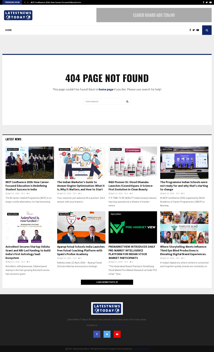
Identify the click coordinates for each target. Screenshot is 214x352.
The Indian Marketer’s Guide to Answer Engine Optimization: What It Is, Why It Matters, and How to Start (81, 186)
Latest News (13, 139)
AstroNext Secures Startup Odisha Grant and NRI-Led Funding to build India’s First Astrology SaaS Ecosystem (28, 252)
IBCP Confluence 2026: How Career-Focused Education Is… (56, 2)
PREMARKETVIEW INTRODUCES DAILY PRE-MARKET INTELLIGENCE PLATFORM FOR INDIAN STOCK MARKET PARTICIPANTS (132, 252)
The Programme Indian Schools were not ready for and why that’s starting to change (184, 186)
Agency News (13, 149)
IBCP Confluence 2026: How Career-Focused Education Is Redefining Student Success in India (27, 186)
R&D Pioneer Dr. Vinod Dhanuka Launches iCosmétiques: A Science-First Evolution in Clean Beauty (131, 186)
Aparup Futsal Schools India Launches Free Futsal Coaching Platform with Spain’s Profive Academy (81, 250)
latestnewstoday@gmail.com (113, 325)
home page (106, 89)
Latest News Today (140, 349)
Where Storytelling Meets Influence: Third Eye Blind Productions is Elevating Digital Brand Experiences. (183, 250)
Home (8, 30)
